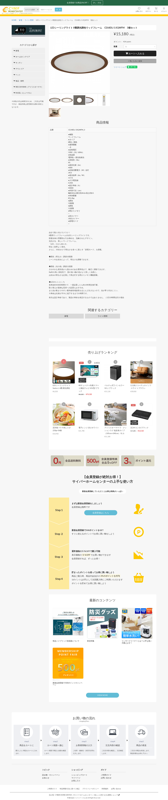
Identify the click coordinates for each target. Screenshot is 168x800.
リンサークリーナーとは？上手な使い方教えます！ (137, 642)
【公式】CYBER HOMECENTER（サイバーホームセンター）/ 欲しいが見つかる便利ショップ (84, 795)
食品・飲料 (19, 81)
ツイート (117, 67)
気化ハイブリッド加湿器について (66, 641)
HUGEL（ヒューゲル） (23, 93)
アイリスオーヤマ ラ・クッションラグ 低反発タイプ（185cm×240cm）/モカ (115, 430)
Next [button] (108, 61)
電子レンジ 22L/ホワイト (89, 427)
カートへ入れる (135, 53)
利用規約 (105, 789)
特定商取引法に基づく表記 (70, 789)
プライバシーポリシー (90, 789)
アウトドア (19, 69)
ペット (17, 75)
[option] (79, 62)
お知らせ (45, 778)
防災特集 (90, 641)
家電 (20, 20)
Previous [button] (50, 61)
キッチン (18, 63)
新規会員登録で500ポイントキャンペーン (67, 684)
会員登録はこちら (101, 512)
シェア (124, 67)
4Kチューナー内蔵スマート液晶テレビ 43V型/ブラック (89, 388)
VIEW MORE (102, 695)
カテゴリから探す (28, 45)
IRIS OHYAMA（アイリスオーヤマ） (28, 87)
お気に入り (75, 780)
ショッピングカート (79, 775)
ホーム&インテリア (22, 57)
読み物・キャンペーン (51, 775)
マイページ (75, 778)
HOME (14, 20)
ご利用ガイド (106, 775)
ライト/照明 (29, 20)
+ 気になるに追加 (135, 61)
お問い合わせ (106, 778)
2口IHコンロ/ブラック (139, 427)
